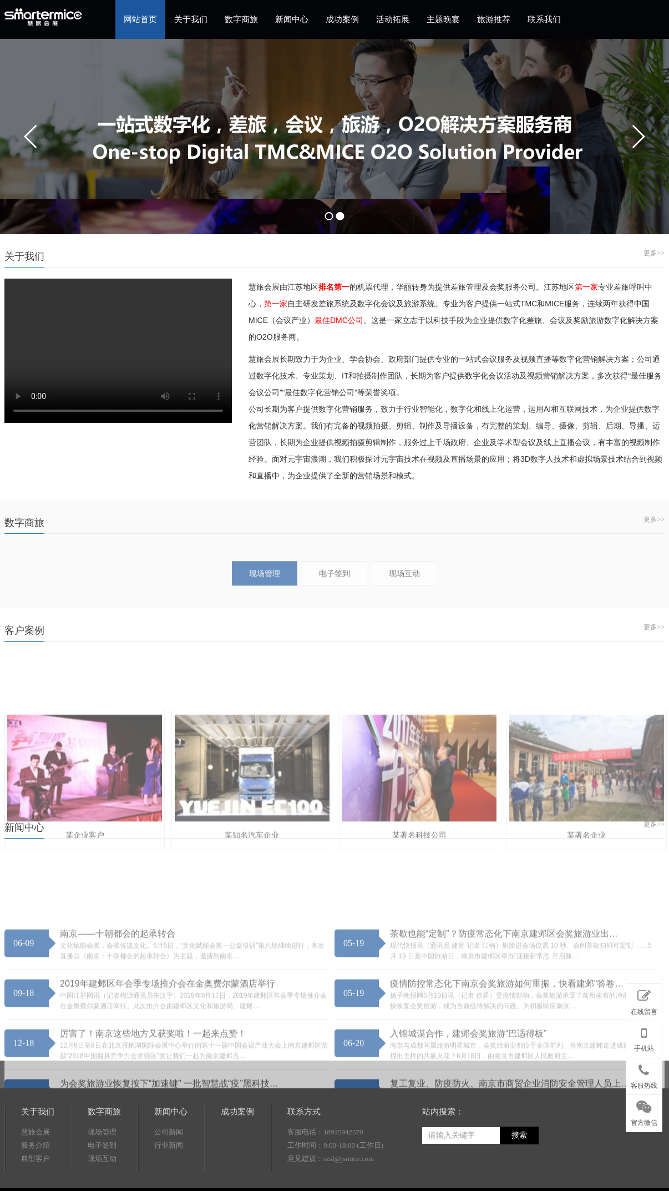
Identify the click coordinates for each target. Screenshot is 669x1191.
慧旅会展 (35, 1175)
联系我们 (544, 19)
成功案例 (342, 19)
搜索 (519, 1178)
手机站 (644, 1037)
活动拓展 (392, 19)
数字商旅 (241, 19)
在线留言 (644, 1000)
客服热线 (644, 1074)
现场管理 (102, 1175)
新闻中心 (291, 19)
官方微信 (644, 1111)
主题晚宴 (443, 19)
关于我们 (190, 19)
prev (31, 136)
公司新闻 (168, 1175)
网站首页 (140, 19)
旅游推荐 (493, 19)
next (638, 136)
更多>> (654, 253)
